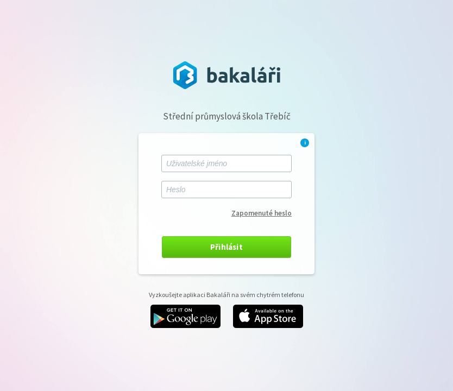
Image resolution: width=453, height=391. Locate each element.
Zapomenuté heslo (261, 213)
